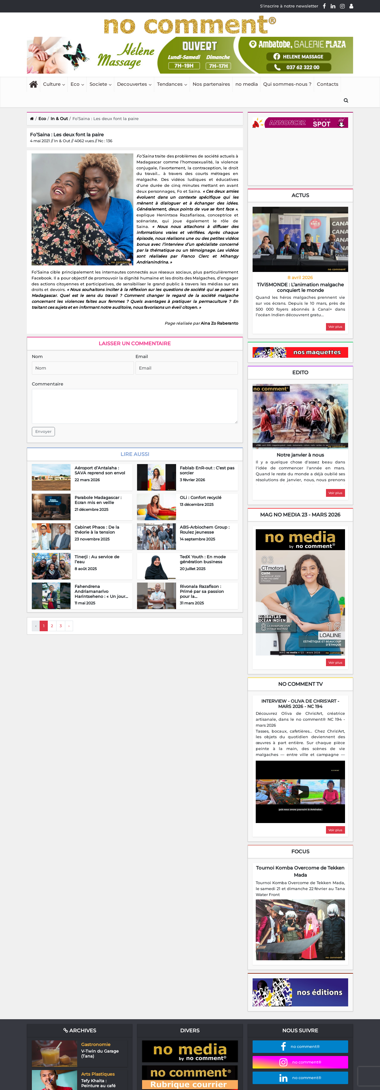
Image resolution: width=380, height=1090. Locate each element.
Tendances (170, 84)
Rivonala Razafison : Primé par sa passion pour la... (202, 591)
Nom (37, 356)
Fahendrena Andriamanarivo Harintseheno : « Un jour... (101, 591)
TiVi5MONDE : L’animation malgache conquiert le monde (300, 287)
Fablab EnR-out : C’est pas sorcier (207, 470)
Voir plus (335, 327)
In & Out (59, 118)
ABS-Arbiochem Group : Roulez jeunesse (204, 530)
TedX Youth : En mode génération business (203, 559)
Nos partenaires (211, 84)
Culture (52, 84)
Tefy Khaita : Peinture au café (98, 1083)
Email (142, 356)
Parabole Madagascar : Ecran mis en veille (98, 500)
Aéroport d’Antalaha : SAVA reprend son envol (100, 470)
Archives (79, 1031)
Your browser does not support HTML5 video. (299, 156)
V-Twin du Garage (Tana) (100, 1054)
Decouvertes (132, 84)
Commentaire (47, 384)
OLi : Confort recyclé (200, 497)
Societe (98, 84)
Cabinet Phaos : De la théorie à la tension (97, 530)
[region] (300, 306)
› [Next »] (69, 625)
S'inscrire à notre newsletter (289, 5)
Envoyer (43, 431)
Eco (75, 84)
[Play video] (300, 791)
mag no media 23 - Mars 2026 (300, 515)
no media (246, 84)
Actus (300, 195)
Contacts (327, 84)
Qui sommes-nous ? (287, 84)
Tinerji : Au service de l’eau (97, 559)
